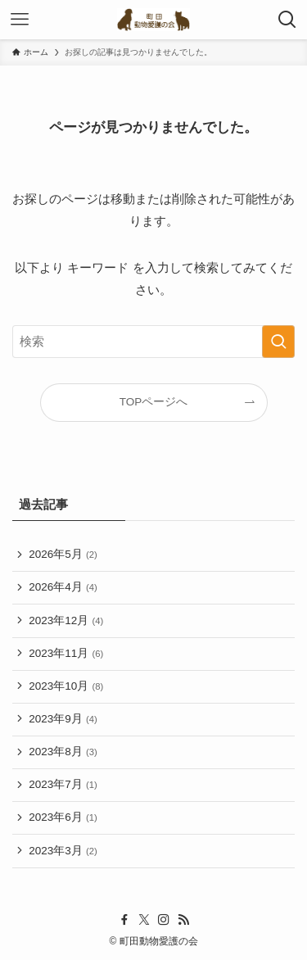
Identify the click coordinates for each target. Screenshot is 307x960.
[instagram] (163, 919)
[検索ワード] (153, 341)
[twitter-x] (144, 919)
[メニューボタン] (19, 19)
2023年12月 (66, 620)
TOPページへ (154, 402)
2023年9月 (63, 719)
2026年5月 (63, 554)
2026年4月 (63, 587)
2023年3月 (63, 851)
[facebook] (124, 919)
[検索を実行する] (278, 341)
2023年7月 (63, 784)
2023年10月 (66, 686)
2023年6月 (63, 817)
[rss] (183, 919)
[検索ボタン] (287, 19)
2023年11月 (66, 653)
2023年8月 (63, 751)
